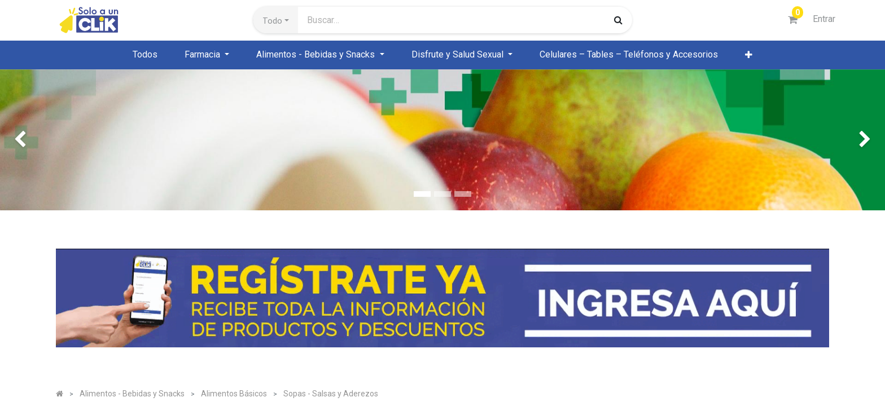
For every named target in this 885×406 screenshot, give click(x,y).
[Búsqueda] (618, 20)
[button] (275, 20)
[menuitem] (145, 55)
